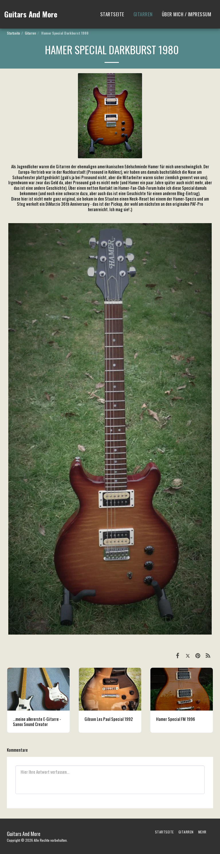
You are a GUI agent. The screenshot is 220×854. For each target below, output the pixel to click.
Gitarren (30, 33)
